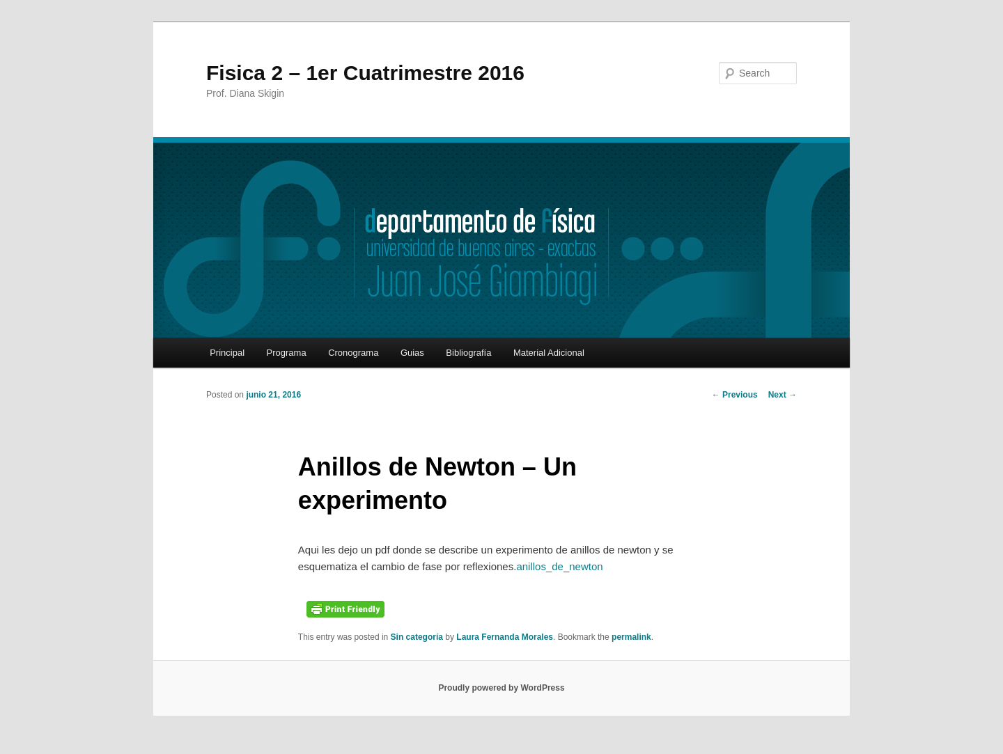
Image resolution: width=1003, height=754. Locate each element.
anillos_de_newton (559, 566)
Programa (286, 352)
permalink (631, 637)
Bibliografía (468, 352)
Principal (227, 352)
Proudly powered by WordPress (501, 688)
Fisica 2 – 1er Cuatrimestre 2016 (365, 72)
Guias (412, 352)
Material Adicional (548, 352)
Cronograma (353, 352)
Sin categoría (417, 637)
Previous (735, 395)
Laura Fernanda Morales (504, 637)
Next (782, 395)
